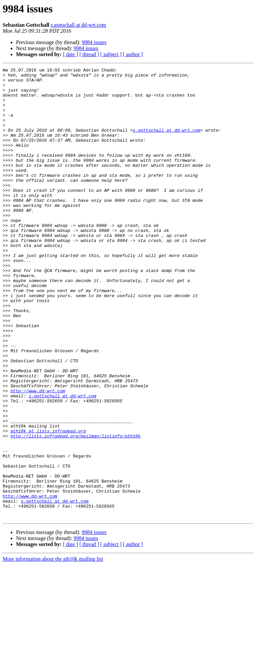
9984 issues (94, 42)
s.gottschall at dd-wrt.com (78, 25)
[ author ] (133, 54)
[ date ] (70, 54)
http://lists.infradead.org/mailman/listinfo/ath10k (75, 510)
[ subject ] (111, 54)
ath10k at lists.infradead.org (48, 504)
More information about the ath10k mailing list (53, 649)
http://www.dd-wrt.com (37, 456)
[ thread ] (89, 54)
